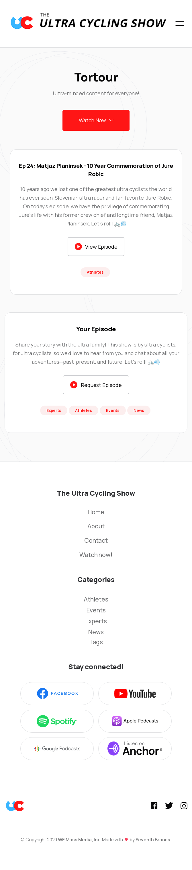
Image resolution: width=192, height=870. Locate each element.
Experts (96, 621)
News (95, 632)
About (95, 526)
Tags (96, 642)
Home (96, 512)
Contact (96, 540)
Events (96, 610)
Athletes (96, 599)
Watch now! (95, 555)
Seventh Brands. (153, 839)
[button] (179, 23)
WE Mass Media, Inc (79, 839)
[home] (88, 23)
